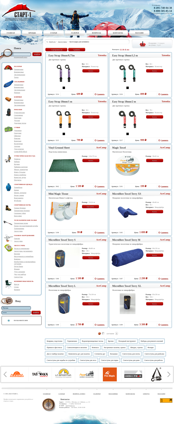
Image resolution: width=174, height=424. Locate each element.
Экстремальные (19, 75)
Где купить (90, 206)
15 (121, 49)
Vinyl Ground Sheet (59, 147)
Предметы (17, 180)
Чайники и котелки (21, 167)
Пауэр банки (18, 266)
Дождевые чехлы (20, 123)
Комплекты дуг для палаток (79, 354)
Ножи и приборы (20, 175)
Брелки (111, 341)
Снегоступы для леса (88, 360)
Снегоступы (18, 277)
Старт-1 (20, 12)
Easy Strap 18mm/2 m (124, 101)
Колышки (113, 354)
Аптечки (17, 146)
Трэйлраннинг (19, 228)
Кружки (17, 164)
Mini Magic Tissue (58, 193)
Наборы (17, 162)
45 (125, 49)
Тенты (16, 77)
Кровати (17, 290)
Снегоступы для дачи (131, 360)
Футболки (17, 201)
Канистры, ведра (20, 177)
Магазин (139, 33)
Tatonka (102, 55)
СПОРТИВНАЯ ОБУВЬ (22, 205)
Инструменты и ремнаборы (23, 256)
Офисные (17, 136)
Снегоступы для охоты (131, 354)
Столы (16, 287)
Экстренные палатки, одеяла (114, 347)
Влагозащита (18, 198)
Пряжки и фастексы (54, 347)
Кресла (16, 284)
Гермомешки (72, 341)
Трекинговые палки (21, 223)
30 (123, 49)
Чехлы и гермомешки (21, 248)
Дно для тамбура (20, 274)
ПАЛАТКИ (18, 66)
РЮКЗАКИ (18, 109)
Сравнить (76, 50)
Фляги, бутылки (19, 172)
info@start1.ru (70, 405)
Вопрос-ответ (79, 394)
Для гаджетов (19, 149)
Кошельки (17, 141)
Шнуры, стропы (136, 347)
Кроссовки (18, 216)
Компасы (17, 259)
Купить (91, 71)
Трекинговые (18, 69)
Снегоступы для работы (153, 360)
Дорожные (18, 130)
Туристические (19, 113)
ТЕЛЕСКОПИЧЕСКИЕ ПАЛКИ (25, 220)
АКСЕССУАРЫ (19, 245)
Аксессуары (18, 231)
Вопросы (96, 33)
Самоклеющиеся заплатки (77, 347)
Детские (17, 120)
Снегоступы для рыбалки (154, 354)
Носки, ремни (19, 195)
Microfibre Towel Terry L (62, 286)
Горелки (17, 238)
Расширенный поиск (20, 57)
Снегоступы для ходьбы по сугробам (61, 360)
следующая (110, 333)
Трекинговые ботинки (22, 211)
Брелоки (17, 254)
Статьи (53, 33)
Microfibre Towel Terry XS (126, 193)
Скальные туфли (20, 213)
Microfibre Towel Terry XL (126, 286)
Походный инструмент (127, 341)
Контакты (118, 33)
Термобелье (18, 187)
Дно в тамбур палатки (55, 354)
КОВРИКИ (18, 97)
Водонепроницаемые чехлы (92, 341)
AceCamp (101, 147)
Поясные (17, 138)
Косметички (18, 144)
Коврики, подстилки (54, 341)
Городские (17, 118)
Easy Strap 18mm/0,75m (61, 55)
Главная (11, 33)
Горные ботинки (20, 208)
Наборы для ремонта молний (152, 341)
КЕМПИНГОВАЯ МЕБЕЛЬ (24, 281)
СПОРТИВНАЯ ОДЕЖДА (23, 184)
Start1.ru (52, 42)
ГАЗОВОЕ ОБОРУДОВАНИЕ (24, 235)
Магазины (113, 394)
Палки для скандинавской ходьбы (26, 226)
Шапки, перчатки (20, 193)
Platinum (17, 93)
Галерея (75, 33)
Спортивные (18, 115)
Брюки (16, 190)
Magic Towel (119, 147)
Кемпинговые (19, 72)
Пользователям (21, 320)
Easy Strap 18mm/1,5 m (125, 55)
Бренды (32, 33)
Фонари (17, 269)
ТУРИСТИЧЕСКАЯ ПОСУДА (24, 156)
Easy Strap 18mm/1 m (60, 101)
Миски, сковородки (21, 169)
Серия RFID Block (20, 152)
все (128, 49)
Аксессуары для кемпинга (23, 251)
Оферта (146, 394)
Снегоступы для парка (109, 360)
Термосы (17, 159)
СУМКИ (17, 127)
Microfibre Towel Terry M (126, 240)
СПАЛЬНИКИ (19, 81)
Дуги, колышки (19, 272)
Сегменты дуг (100, 354)
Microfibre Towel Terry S (62, 240)
